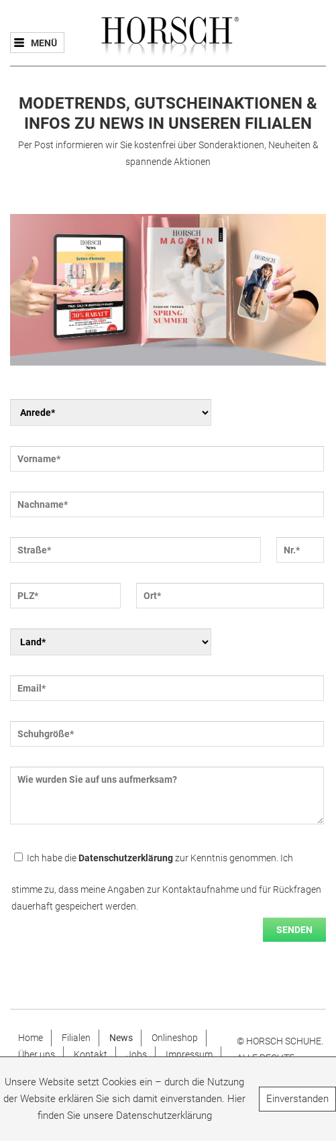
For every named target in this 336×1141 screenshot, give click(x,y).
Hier (236, 1099)
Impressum (189, 1054)
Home (30, 1037)
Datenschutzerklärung (125, 858)
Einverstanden (297, 1099)
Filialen (76, 1037)
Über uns (36, 1054)
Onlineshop (175, 1037)
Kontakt (90, 1054)
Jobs (136, 1054)
